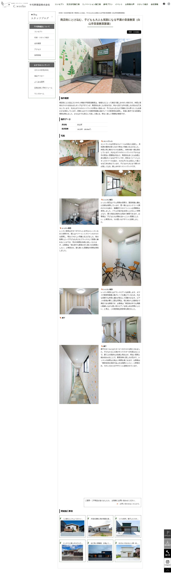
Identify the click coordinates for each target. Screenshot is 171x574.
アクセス (37, 49)
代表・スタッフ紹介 (41, 37)
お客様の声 (129, 4)
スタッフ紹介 (142, 4)
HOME (61, 13)
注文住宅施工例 (73, 4)
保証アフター (39, 76)
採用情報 (37, 55)
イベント (119, 4)
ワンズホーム (39, 94)
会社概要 (37, 43)
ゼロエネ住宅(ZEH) (41, 70)
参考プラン (108, 4)
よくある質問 (39, 82)
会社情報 (154, 4)
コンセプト (59, 4)
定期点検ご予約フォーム (43, 88)
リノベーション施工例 (91, 4)
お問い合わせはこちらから (129, 504)
